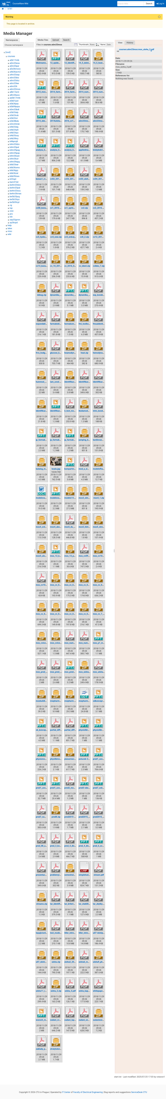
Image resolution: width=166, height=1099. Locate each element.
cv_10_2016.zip (57, 266)
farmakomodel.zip (72, 324)
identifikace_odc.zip (45, 411)
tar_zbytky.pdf (99, 904)
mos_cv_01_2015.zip (74, 585)
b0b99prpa (15, 106)
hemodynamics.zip (101, 353)
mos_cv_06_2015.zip (74, 614)
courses (11, 56)
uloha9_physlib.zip (101, 962)
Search (149, 3)
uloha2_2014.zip (72, 962)
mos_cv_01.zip (57, 585)
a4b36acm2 (15, 72)
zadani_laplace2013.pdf (75, 1020)
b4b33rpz (14, 132)
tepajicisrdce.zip (43, 933)
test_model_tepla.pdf (60, 933)
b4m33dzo (15, 144)
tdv (11, 217)
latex (10, 228)
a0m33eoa (15, 63)
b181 (10, 9)
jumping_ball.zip (86, 440)
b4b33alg (14, 127)
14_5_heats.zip (100, 63)
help (10, 225)
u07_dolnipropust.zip (46, 962)
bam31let (14, 182)
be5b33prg (15, 196)
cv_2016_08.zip (71, 266)
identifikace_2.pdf (101, 382)
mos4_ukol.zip (57, 527)
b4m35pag (15, 150)
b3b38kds (14, 121)
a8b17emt (14, 92)
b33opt (13, 179)
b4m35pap (15, 153)
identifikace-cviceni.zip (75, 382)
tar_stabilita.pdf (86, 904)
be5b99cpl (14, 202)
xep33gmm (15, 219)
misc (10, 231)
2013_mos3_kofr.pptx (46, 92)
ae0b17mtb (15, 98)
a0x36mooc (15, 69)
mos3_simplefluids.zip (89, 498)
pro (11, 214)
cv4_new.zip (56, 237)
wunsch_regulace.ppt (46, 1020)
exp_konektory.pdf (101, 295)
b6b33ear (14, 164)
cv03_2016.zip (71, 179)
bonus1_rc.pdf (42, 179)
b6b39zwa (14, 176)
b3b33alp (14, 112)
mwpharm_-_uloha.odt (89, 701)
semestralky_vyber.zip (74, 875)
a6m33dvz (14, 80)
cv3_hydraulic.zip (44, 237)
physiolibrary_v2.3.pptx (104, 730)
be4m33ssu (15, 190)
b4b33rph (14, 130)
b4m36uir (14, 158)
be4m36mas (15, 193)
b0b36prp (14, 103)
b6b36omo (15, 167)
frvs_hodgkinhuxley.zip (46, 353)
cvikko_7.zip (99, 266)
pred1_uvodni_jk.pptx (60, 788)
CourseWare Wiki (15, 4)
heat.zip (84, 353)
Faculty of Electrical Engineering (88, 1092)
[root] (8, 52)
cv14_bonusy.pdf (44, 266)
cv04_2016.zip (99, 179)
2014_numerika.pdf (88, 92)
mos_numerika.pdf (73, 643)
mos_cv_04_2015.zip (45, 614)
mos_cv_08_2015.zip (88, 614)
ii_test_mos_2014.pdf (74, 411)
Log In (160, 3)
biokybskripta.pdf (101, 150)
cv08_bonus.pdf (43, 208)
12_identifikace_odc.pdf (75, 63)
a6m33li (13, 86)
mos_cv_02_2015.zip (88, 585)
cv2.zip (84, 208)
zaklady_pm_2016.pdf (46, 1049)
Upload (55, 40)
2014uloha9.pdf (57, 121)
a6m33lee (14, 83)
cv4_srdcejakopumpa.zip (76, 237)
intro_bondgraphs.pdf (103, 411)
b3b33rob (14, 115)
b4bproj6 (14, 141)
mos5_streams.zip (101, 527)
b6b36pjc (14, 170)
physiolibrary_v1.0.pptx (90, 730)
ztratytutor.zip (56, 1049)
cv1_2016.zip (56, 208)
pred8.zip (56, 817)
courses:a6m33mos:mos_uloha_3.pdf (136, 49)
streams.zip (41, 904)
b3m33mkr (15, 124)
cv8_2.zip (84, 237)
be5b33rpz (15, 199)
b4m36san (15, 156)
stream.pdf (99, 875)
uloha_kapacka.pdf (87, 991)
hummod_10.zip (43, 382)
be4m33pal (15, 187)
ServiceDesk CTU (139, 1092)
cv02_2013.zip (57, 179)
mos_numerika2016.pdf (90, 643)
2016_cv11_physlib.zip (75, 121)
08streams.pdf (43, 63)
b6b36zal (14, 173)
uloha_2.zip (56, 991)
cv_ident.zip (84, 266)
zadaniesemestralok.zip (104, 1020)
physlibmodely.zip (58, 759)
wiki (9, 234)
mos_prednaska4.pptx (74, 672)
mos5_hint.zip (85, 527)
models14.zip (70, 498)
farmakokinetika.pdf (59, 324)
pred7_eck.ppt (99, 788)
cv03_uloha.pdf (86, 179)
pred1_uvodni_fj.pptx (102, 759)
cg (11, 205)
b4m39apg (15, 161)
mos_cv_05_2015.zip (60, 614)
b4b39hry (14, 138)
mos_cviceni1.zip (44, 643)
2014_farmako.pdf (73, 92)
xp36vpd (14, 222)
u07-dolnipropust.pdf (103, 933)
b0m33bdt (14, 109)
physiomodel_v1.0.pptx (47, 759)
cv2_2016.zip (99, 208)
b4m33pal (14, 147)
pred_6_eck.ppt (100, 846)
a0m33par (14, 66)
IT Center (66, 1092)
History (130, 42)
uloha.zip (56, 962)
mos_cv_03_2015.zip (102, 585)
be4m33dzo (15, 185)
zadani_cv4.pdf (57, 1020)
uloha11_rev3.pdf (44, 991)
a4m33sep (14, 74)
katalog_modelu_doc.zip (47, 469)
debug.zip (41, 295)
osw (11, 211)
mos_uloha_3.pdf (101, 672)
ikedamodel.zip (86, 411)
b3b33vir (14, 118)
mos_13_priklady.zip (73, 556)
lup (11, 208)
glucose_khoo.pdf (58, 353)
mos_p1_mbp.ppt (101, 643)
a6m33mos (15, 89)
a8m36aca (15, 95)
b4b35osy (14, 135)
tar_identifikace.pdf (59, 904)
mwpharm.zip (70, 701)
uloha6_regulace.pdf (88, 962)
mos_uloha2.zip (86, 672)
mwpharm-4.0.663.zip (60, 701)
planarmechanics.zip (74, 759)
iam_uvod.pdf (56, 382)
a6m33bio (14, 77)
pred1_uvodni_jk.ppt (45, 788)
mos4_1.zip (98, 498)
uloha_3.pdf (70, 991)
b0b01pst (14, 101)
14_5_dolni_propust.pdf (90, 63)
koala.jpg (56, 469)
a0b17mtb (14, 60)
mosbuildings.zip (44, 701)
